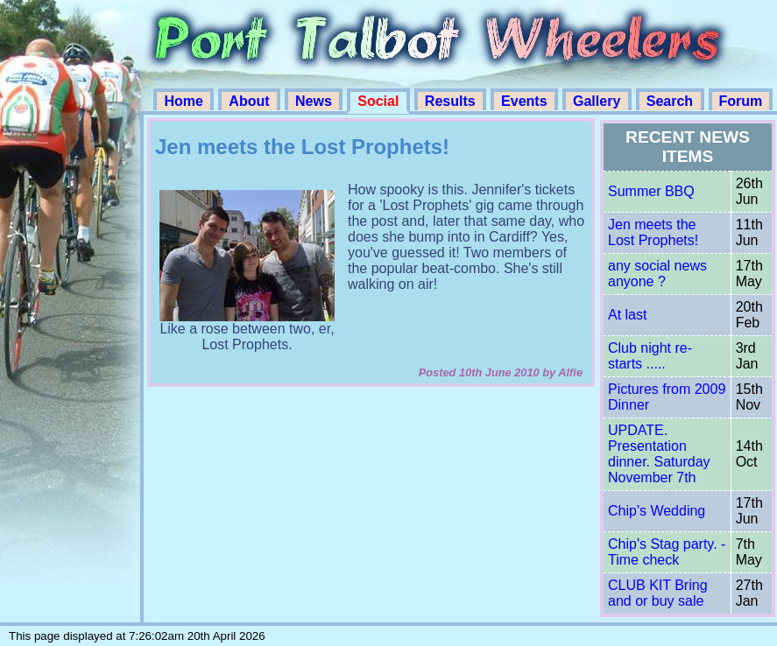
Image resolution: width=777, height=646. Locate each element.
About (251, 101)
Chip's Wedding (656, 510)
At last (627, 314)
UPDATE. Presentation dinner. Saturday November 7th (659, 454)
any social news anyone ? (657, 273)
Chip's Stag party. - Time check (666, 552)
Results (452, 101)
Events (526, 101)
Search (671, 101)
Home (185, 101)
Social (380, 101)
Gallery (599, 101)
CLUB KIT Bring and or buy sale (658, 593)
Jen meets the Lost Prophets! (653, 232)
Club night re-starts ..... (650, 356)
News (315, 101)
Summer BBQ (651, 191)
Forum (741, 101)
